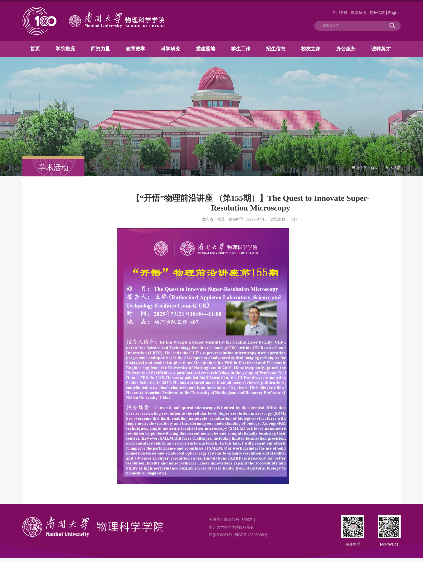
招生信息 (275, 48)
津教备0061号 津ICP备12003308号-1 (240, 535)
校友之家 (310, 48)
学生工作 (240, 48)
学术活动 (393, 168)
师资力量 (100, 48)
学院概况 (65, 48)
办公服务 (346, 48)
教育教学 (135, 48)
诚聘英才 (381, 48)
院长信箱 (377, 13)
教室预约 (358, 13)
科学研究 (170, 48)
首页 (35, 48)
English (394, 13)
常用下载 (339, 13)
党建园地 (205, 48)
